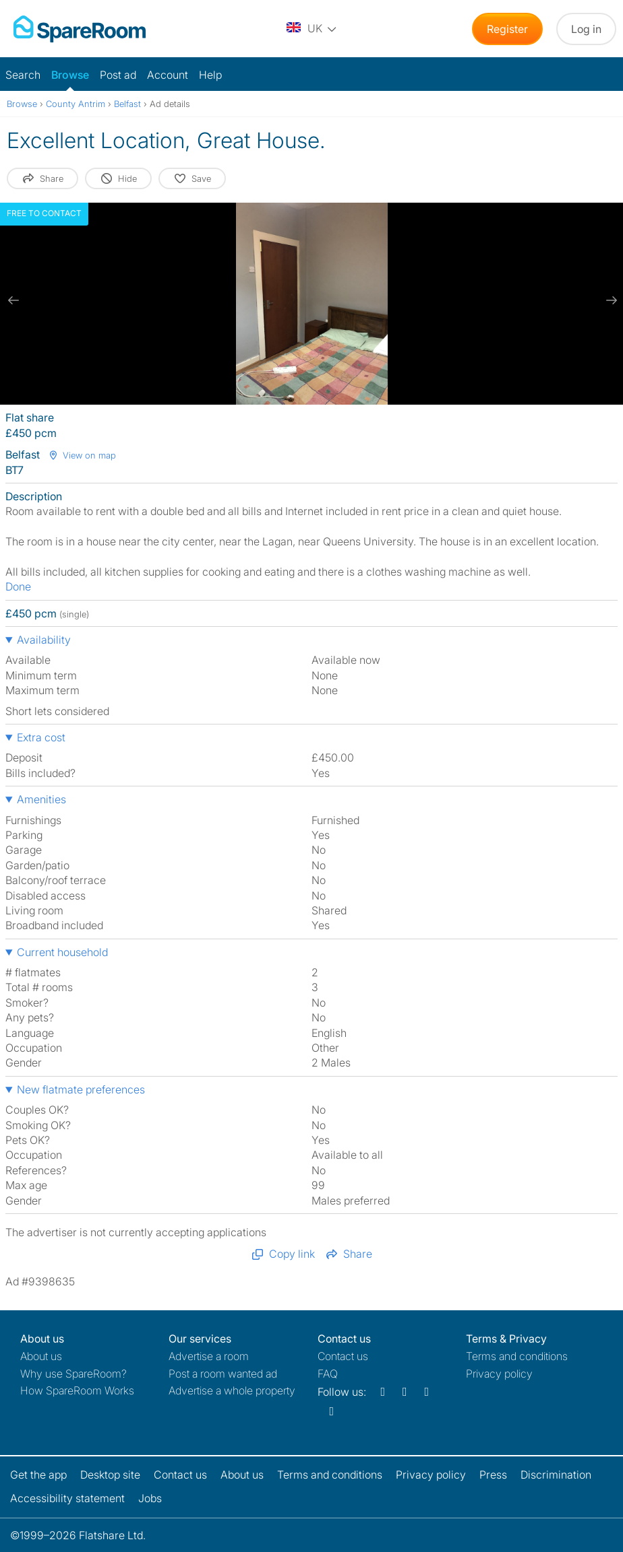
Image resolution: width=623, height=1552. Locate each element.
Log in (586, 29)
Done (18, 586)
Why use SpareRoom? (73, 1373)
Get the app (38, 1474)
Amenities (41, 799)
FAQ (328, 1373)
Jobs (150, 1498)
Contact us (343, 1356)
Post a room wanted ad (223, 1373)
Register (507, 29)
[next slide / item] (609, 300)
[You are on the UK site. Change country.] (312, 28)
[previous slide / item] (13, 300)
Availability (44, 639)
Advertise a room (209, 1356)
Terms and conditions (517, 1356)
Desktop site (110, 1474)
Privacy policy (499, 1373)
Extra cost (41, 737)
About (41, 1356)
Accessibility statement (67, 1498)
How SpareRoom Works (77, 1390)
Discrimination (556, 1474)
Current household (62, 952)
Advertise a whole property (232, 1390)
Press (493, 1474)
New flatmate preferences (81, 1089)
